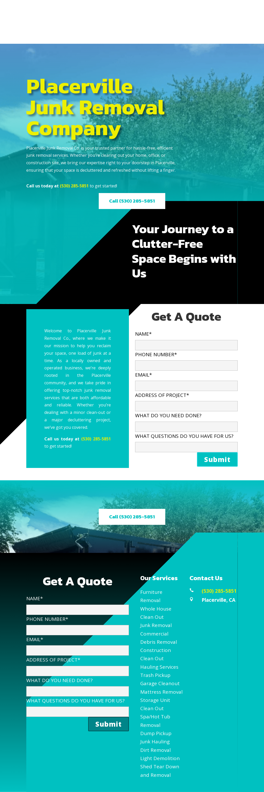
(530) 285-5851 (74, 186)
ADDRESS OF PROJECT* (186, 400)
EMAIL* (186, 380)
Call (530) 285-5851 (132, 201)
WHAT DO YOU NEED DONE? (186, 420)
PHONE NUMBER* (186, 359)
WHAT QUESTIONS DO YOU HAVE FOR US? (186, 441)
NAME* (186, 339)
